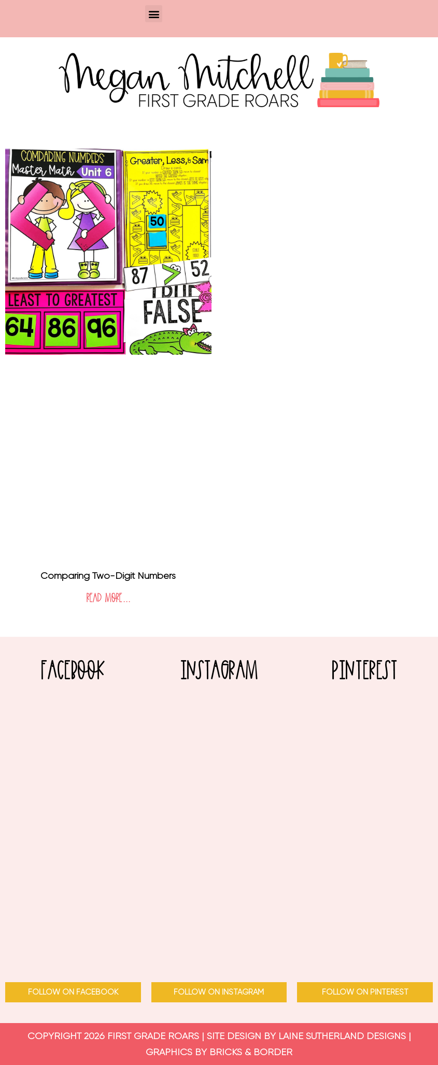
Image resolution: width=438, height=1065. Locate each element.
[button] (153, 13)
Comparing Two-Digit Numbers (108, 576)
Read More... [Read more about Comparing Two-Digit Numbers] (108, 599)
